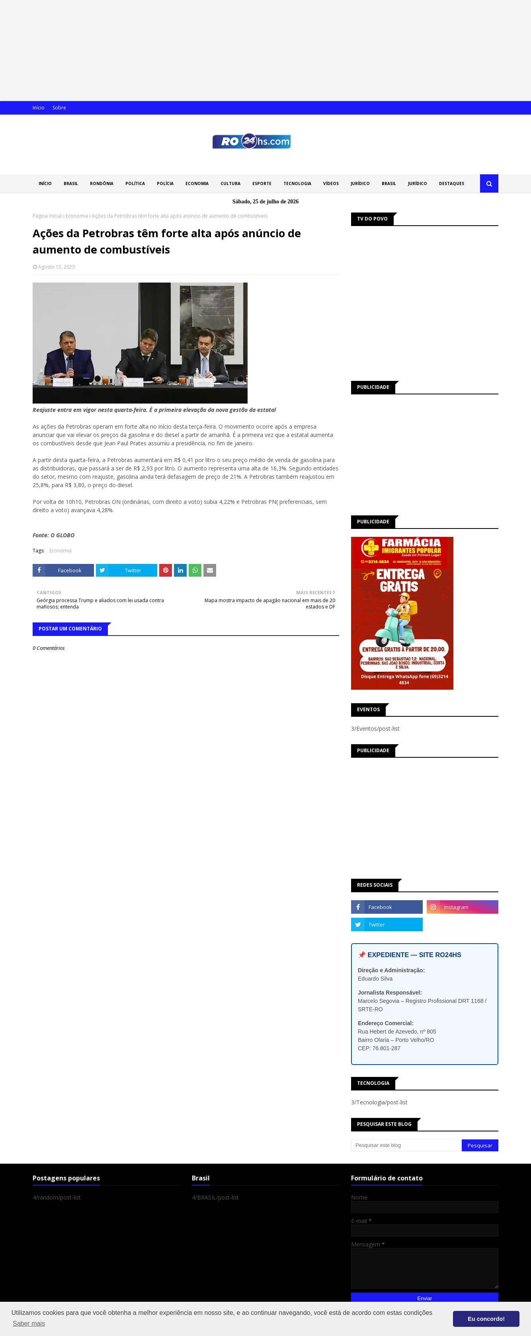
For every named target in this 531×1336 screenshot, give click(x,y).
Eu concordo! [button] (486, 1319)
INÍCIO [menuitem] (45, 183)
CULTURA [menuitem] (230, 183)
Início (39, 107)
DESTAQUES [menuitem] (451, 183)
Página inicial (47, 216)
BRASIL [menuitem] (71, 183)
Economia (77, 216)
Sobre (59, 107)
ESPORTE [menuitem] (261, 183)
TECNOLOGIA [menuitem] (297, 183)
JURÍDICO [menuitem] (360, 183)
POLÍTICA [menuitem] (135, 183)
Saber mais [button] (29, 1323)
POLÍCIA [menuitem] (165, 183)
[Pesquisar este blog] (406, 1145)
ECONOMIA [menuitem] (197, 183)
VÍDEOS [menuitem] (331, 183)
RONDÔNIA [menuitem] (101, 183)
